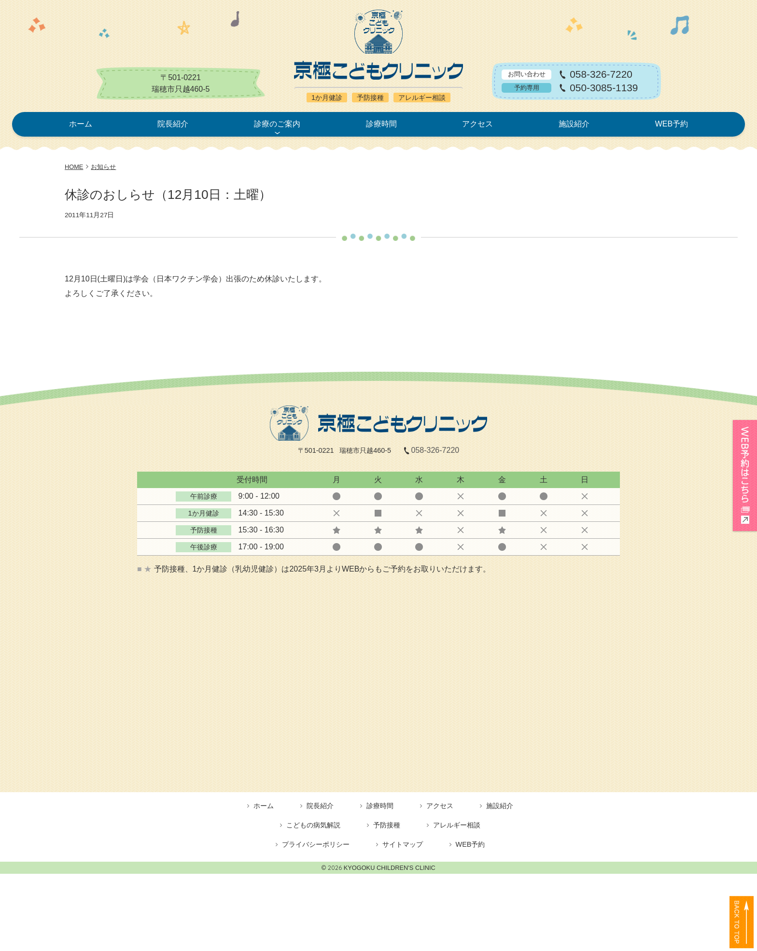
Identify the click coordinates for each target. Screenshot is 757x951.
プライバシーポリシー (316, 844)
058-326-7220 (601, 75)
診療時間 (381, 124)
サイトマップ (402, 844)
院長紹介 (172, 124)
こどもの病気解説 (313, 825)
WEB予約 (671, 124)
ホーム (80, 124)
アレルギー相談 (456, 825)
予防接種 (386, 825)
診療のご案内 (277, 124)
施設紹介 (574, 124)
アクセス (477, 124)
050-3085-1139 (604, 88)
